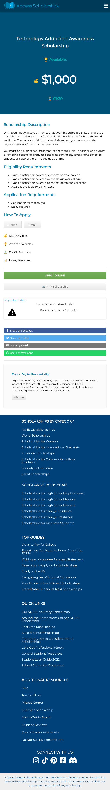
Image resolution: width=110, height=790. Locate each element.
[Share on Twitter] (55, 338)
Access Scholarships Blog (40, 633)
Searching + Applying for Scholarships (49, 565)
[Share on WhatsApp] (55, 353)
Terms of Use (31, 695)
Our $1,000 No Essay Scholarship (46, 612)
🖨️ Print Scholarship (55, 286)
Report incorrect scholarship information (15, 300)
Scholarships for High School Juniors (48, 499)
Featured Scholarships (39, 627)
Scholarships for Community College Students (48, 461)
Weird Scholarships (36, 435)
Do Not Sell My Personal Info (42, 740)
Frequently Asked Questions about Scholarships (48, 640)
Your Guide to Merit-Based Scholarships (51, 583)
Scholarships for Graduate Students (48, 523)
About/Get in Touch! (36, 717)
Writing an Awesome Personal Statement (52, 559)
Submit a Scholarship (37, 710)
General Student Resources (42, 653)
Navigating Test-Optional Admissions (49, 577)
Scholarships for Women (40, 441)
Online (12, 224)
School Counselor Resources (43, 665)
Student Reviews (34, 725)
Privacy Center (32, 702)
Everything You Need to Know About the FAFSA (52, 552)
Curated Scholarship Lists (40, 732)
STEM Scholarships (36, 474)
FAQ (25, 688)
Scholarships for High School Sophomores (53, 493)
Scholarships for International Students (51, 447)
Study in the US (33, 571)
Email (32, 224)
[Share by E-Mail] (55, 345)
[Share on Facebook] (55, 330)
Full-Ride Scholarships (38, 453)
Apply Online (55, 275)
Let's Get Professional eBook (43, 647)
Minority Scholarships (37, 468)
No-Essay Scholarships (38, 429)
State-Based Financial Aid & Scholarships (52, 589)
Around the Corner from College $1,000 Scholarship (51, 619)
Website (19, 397)
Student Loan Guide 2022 (41, 659)
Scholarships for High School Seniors (48, 505)
